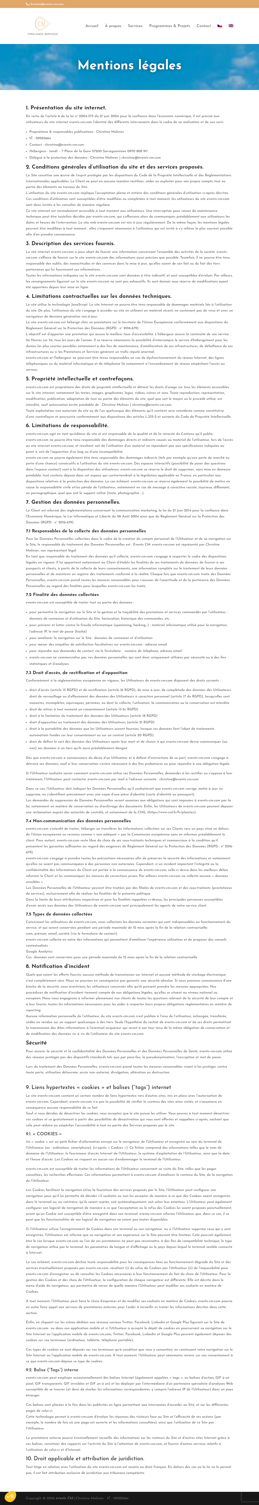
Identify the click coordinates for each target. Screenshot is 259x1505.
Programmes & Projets (169, 26)
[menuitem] (220, 34)
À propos (113, 26)
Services (135, 26)
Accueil (91, 26)
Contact (204, 26)
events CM (64, 1498)
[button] (10, 1497)
